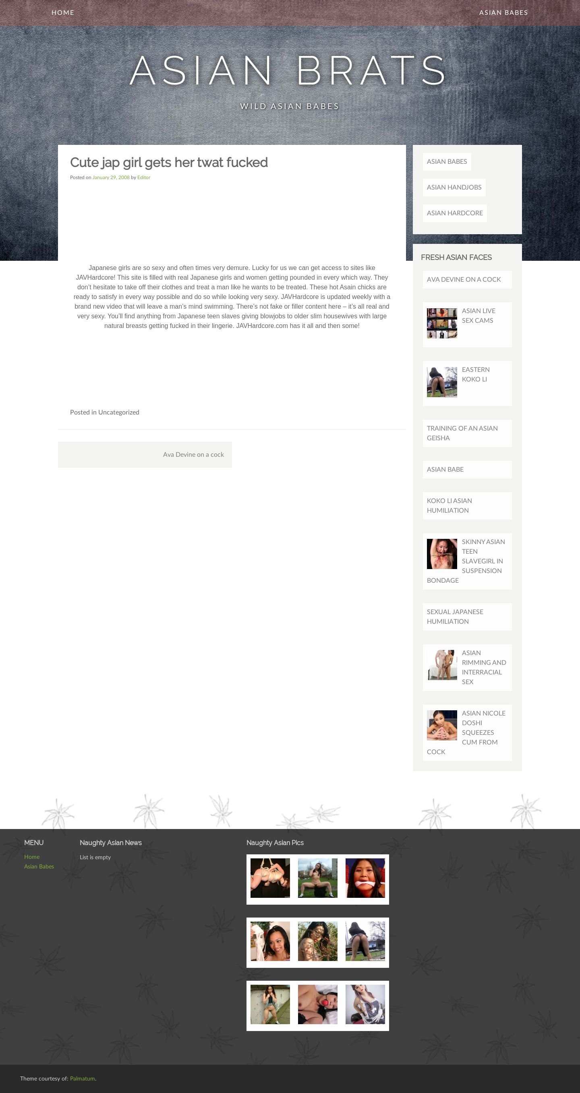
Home (63, 13)
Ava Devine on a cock (193, 455)
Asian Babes (503, 13)
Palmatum (82, 1079)
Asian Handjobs (454, 187)
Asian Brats (290, 70)
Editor (143, 177)
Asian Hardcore (455, 213)
